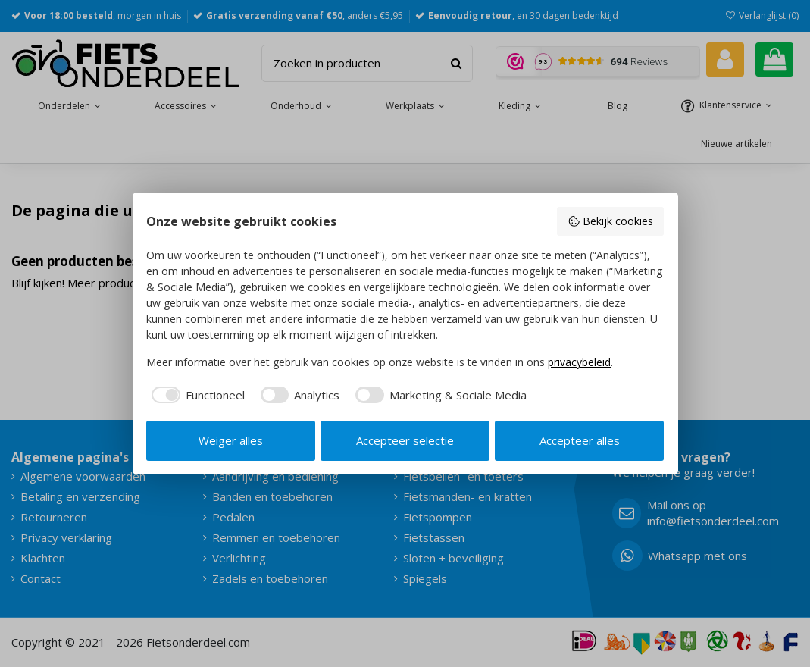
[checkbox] (195, 395)
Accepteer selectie (405, 440)
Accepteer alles (579, 440)
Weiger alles (231, 440)
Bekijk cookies (610, 221)
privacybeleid (579, 362)
